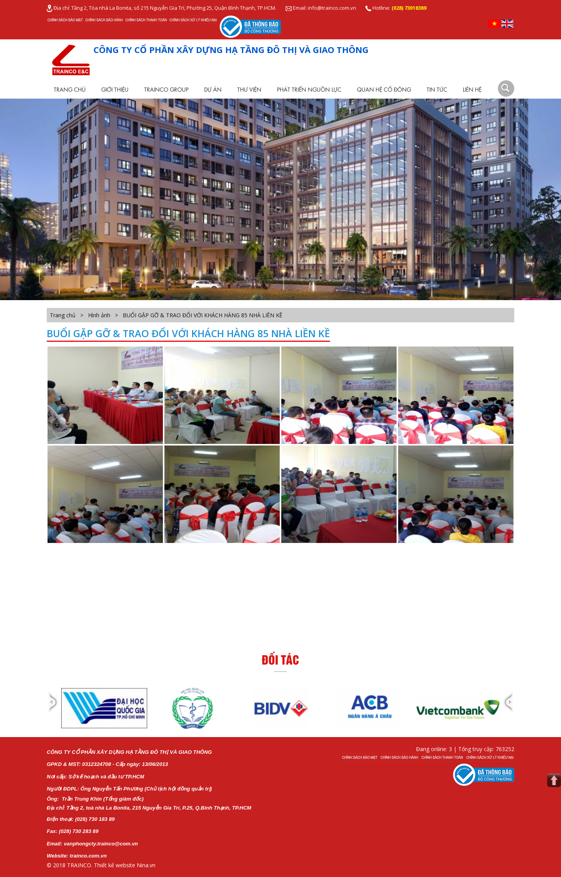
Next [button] (507, 708)
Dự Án (213, 89)
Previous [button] (53, 708)
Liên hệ (472, 89)
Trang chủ (70, 89)
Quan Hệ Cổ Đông (384, 89)
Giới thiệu (115, 89)
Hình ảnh (99, 315)
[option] (104, 708)
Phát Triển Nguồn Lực (309, 89)
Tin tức (437, 89)
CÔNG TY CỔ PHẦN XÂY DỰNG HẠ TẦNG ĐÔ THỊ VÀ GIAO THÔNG (231, 49)
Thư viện (249, 89)
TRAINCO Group (166, 89)
